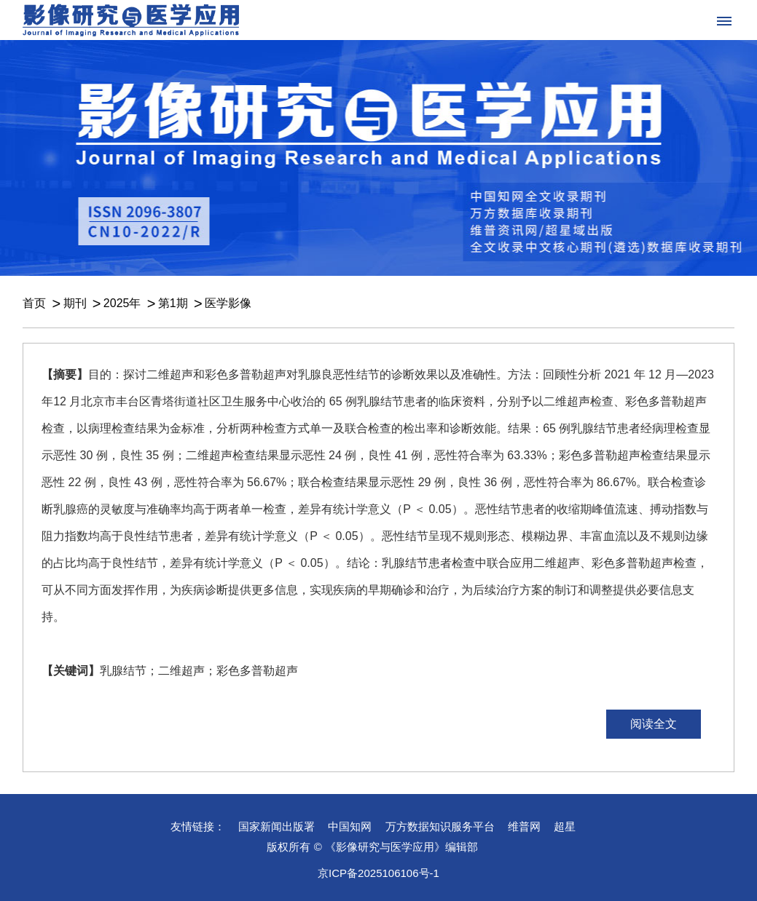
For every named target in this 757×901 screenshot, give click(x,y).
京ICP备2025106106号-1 (378, 873)
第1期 (173, 303)
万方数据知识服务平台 (440, 826)
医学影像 (228, 303)
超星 (565, 826)
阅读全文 (653, 724)
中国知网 (350, 826)
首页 (34, 303)
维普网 (524, 826)
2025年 (122, 303)
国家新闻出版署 (276, 826)
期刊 (75, 303)
